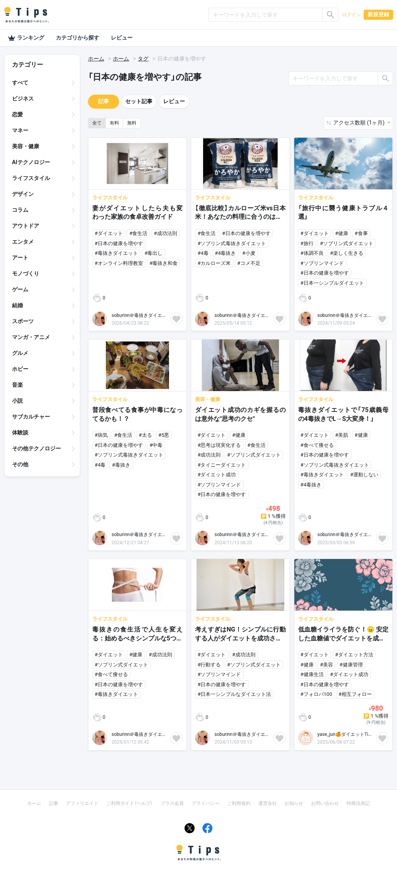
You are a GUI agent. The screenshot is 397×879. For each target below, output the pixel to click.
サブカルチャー (31, 417)
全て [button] (97, 123)
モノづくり (25, 273)
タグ (143, 58)
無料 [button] (131, 123)
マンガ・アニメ (31, 337)
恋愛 (17, 114)
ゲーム (20, 289)
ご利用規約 (238, 803)
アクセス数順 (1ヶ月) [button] (359, 122)
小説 (17, 401)
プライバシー (205, 803)
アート (20, 257)
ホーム (96, 58)
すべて (20, 83)
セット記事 (138, 101)
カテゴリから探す (77, 38)
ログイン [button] (351, 14)
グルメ (20, 353)
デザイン (23, 194)
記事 (103, 101)
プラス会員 (172, 803)
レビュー (122, 38)
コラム (20, 210)
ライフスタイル (31, 178)
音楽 (17, 385)
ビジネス (23, 98)
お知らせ (294, 803)
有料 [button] (114, 123)
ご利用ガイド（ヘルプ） (129, 803)
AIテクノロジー (31, 162)
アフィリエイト (82, 803)
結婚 (17, 305)
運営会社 (267, 803)
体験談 (20, 432)
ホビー (20, 369)
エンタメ (23, 242)
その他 (20, 464)
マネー (20, 130)
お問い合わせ (325, 803)
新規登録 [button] (378, 14)
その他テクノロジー (36, 448)
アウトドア (25, 226)
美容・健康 (25, 146)
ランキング (26, 38)
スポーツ (23, 321)
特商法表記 (358, 803)
